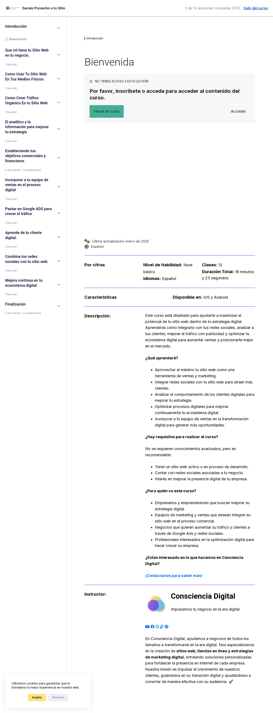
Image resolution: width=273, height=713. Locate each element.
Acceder (238, 111)
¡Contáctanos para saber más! (173, 575)
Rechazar (58, 697)
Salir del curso (256, 8)
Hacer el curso (106, 111)
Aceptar (37, 697)
